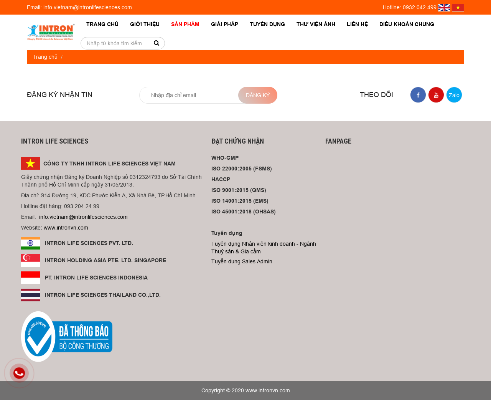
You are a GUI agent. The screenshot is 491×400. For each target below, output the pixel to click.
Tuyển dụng (267, 24)
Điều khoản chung (406, 24)
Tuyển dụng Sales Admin (241, 261)
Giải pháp (224, 24)
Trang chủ (102, 24)
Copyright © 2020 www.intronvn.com (245, 390)
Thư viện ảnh (316, 24)
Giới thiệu (145, 24)
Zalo (454, 95)
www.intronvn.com (66, 228)
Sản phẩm (185, 24)
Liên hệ (357, 24)
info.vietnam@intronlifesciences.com (83, 217)
